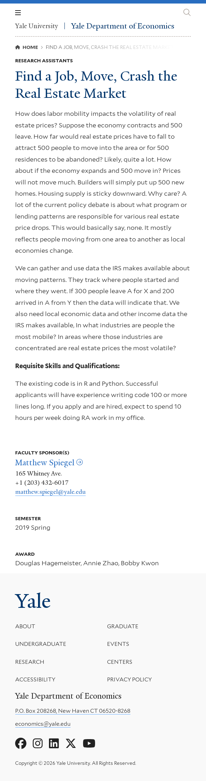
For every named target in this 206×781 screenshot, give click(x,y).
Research (29, 661)
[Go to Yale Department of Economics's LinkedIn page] (54, 743)
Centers (119, 661)
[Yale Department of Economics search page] (187, 12)
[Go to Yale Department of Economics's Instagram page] (38, 743)
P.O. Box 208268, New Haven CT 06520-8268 (72, 710)
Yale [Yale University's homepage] (33, 601)
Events (118, 644)
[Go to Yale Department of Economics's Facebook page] (20, 743)
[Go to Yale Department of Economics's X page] (70, 743)
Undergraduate (40, 644)
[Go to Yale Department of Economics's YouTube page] (89, 743)
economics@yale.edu (42, 723)
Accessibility (35, 679)
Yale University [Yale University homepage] (36, 26)
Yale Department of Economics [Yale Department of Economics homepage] (122, 26)
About (25, 626)
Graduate (122, 626)
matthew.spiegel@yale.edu (50, 492)
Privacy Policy (129, 679)
